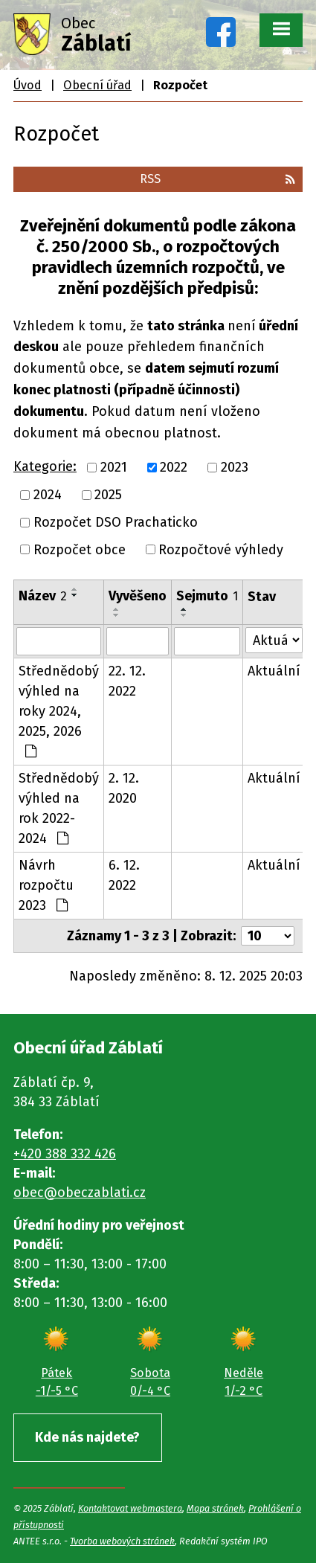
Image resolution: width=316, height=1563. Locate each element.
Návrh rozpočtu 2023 (46, 885)
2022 (173, 467)
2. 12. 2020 (124, 788)
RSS (217, 179)
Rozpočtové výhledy (220, 549)
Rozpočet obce (79, 549)
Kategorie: (45, 466)
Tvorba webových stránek (122, 1541)
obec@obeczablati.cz (79, 1192)
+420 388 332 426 (64, 1154)
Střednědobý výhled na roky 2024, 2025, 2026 (59, 710)
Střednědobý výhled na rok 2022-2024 (59, 808)
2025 (108, 495)
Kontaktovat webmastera (130, 1508)
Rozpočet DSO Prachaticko (115, 522)
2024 (47, 495)
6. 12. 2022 (124, 875)
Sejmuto (207, 596)
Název (43, 596)
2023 (234, 467)
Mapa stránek (215, 1508)
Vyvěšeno (138, 596)
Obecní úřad (97, 85)
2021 (113, 467)
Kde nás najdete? (87, 1437)
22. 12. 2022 (127, 681)
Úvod (27, 85)
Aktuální (274, 671)
